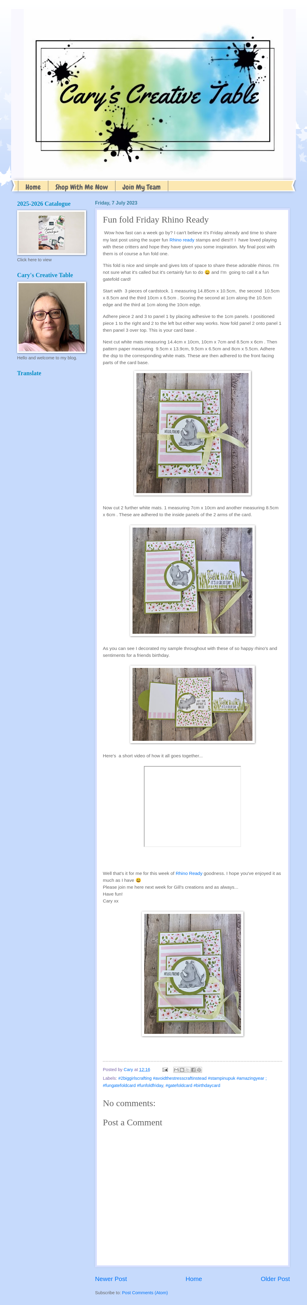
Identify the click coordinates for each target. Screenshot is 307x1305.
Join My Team (142, 187)
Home (33, 187)
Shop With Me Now (81, 187)
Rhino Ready (189, 873)
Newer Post (111, 1278)
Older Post (275, 1278)
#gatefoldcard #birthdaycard (192, 1085)
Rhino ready (181, 239)
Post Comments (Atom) (145, 1292)
